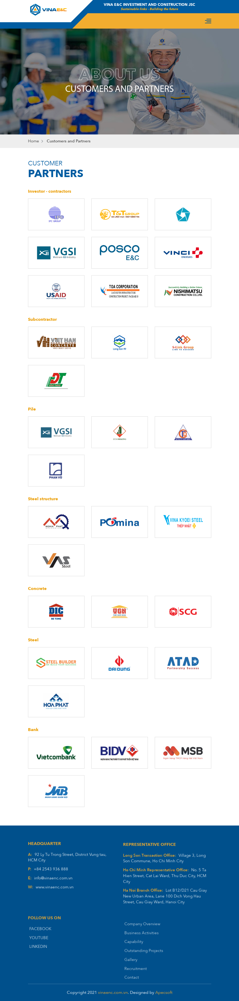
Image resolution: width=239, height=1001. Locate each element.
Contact (131, 989)
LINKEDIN (38, 956)
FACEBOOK (40, 938)
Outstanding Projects (143, 962)
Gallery (130, 971)
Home (33, 141)
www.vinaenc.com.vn (55, 893)
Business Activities (141, 944)
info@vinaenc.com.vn (53, 884)
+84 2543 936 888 (51, 875)
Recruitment (135, 980)
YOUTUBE (38, 947)
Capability (133, 953)
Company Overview (142, 935)
